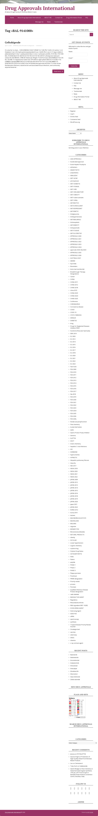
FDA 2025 (73, 413)
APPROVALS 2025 (75, 253)
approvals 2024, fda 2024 (78, 250)
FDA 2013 (73, 380)
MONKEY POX (74, 529)
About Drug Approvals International (29, 18)
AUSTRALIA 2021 (75, 258)
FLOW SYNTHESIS (76, 427)
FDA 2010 (73, 372)
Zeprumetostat (75, 677)
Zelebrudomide (75, 679)
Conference (74, 301)
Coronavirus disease (76, 307)
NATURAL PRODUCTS (77, 535)
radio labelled (74, 594)
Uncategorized (30, 45)
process (72, 584)
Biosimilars (73, 266)
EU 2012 (72, 339)
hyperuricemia (74, 455)
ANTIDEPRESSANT (76, 208)
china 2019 (73, 290)
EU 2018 (72, 353)
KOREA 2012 (74, 510)
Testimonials (58, 22)
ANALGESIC (74, 175)
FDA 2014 (73, 383)
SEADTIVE (73, 614)
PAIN (72, 557)
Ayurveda (73, 264)
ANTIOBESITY (74, 225)
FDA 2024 (24, 45)
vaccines (73, 632)
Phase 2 (72, 568)
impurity (73, 463)
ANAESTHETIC (75, 170)
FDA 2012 (73, 378)
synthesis (73, 622)
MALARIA (73, 524)
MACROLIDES (74, 521)
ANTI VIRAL (74, 200)
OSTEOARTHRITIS (76, 554)
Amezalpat (73, 668)
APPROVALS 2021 (75, 239)
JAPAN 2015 (74, 490)
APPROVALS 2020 (75, 236)
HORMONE (73, 452)
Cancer (72, 276)
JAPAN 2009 (74, 480)
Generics (73, 435)
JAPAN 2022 (74, 507)
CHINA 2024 (74, 296)
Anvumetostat (74, 660)
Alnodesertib (74, 671)
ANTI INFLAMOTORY (77, 192)
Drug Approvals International (40, 8)
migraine (73, 526)
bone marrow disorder (77, 269)
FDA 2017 (73, 391)
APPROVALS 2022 (75, 242)
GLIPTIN (73, 438)
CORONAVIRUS (75, 304)
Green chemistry (75, 444)
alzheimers (73, 167)
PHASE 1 (73, 565)
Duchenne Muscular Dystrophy (80, 331)
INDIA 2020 (74, 471)
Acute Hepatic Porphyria (78, 164)
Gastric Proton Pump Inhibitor (80, 433)
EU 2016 (72, 347)
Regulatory (73, 600)
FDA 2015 (73, 386)
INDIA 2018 (74, 468)
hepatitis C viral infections (78, 446)
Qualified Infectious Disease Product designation (79, 591)
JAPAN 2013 (74, 485)
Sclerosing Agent (75, 611)
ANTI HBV (73, 189)
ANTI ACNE (74, 178)
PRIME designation (76, 579)
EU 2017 (72, 350)
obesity (72, 537)
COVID (72, 310)
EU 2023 (72, 364)
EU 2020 (72, 356)
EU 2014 (72, 342)
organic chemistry (76, 546)
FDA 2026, (73, 419)
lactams (72, 515)
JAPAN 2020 (74, 502)
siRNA (72, 616)
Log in (72, 114)
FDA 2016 (73, 389)
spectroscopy (74, 619)
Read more (57, 71)
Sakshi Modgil (74, 769)
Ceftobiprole (12, 42)
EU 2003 (72, 336)
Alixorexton (74, 674)
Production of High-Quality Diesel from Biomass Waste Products (81, 758)
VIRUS (72, 638)
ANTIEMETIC (74, 211)
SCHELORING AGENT (77, 608)
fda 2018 (73, 394)
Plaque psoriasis (75, 573)
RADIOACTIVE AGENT (77, 597)
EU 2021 (72, 358)
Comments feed (75, 119)
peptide (72, 562)
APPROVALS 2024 (17, 45)
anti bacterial (74, 181)
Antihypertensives (76, 217)
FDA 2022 (73, 405)
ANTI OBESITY (75, 195)
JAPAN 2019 (74, 499)
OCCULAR (73, 540)
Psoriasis (73, 587)
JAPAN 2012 (74, 482)
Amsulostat (74, 666)
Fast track (73, 367)
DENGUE (73, 318)
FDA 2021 (73, 402)
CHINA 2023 (74, 293)
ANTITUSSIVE (74, 230)
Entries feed (74, 117)
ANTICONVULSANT (76, 206)
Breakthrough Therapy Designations (77, 273)
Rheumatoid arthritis (77, 603)
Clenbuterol (79, 763)
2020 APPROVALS (75, 159)
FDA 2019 (73, 397)
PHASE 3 (73, 570)
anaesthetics (74, 173)
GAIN (72, 430)
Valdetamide (83, 766)
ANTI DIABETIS (75, 184)
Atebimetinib (74, 657)
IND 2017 (73, 466)
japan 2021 (73, 504)
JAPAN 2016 (74, 493)
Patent (72, 559)
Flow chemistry (75, 424)
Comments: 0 (39, 45)
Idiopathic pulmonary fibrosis (79, 460)
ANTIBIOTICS (74, 203)
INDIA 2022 (74, 477)
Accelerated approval (77, 162)
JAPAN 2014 (74, 488)
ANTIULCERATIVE (76, 233)
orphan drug (74, 548)
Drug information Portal (74, 18)
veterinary (73, 635)
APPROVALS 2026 (75, 255)
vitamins (73, 640)
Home (12, 18)
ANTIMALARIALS (75, 220)
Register (73, 111)
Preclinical (73, 576)
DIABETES (73, 321)
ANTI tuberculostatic (77, 197)
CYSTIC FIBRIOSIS (75, 315)
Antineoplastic (74, 222)
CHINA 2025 (74, 299)
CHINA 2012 (74, 285)
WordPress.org (75, 122)
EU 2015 (72, 345)
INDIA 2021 (74, 474)
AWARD (72, 261)
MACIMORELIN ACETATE (78, 518)
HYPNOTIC (73, 457)
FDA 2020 (73, 400)
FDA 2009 (73, 369)
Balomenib (73, 655)
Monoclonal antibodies (77, 532)
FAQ (86, 18)
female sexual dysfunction (78, 422)
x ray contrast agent (76, 643)
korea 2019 (73, 513)
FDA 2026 (73, 416)
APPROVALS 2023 (75, 244)
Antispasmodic (75, 228)
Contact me (58, 18)
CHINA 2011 (74, 282)
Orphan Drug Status (76, 551)
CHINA (72, 279)
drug (71, 323)
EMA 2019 (73, 333)
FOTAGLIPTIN (81, 754)
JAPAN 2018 (74, 496)
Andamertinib (74, 663)
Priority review (75, 581)
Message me (39, 22)
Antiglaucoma (74, 214)
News (49, 22)
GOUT (72, 441)
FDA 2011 (73, 375)
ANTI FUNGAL (74, 186)
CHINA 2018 (74, 288)
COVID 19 (73, 312)
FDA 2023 (73, 408)
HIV (71, 449)
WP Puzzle (90, 812)
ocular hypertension (76, 543)
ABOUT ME (47, 18)
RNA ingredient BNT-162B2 (79, 605)
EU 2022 (72, 361)
